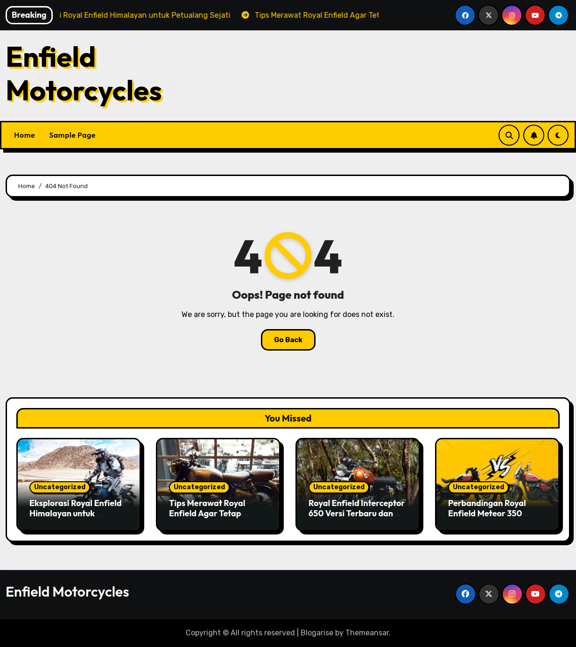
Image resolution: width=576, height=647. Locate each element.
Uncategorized (59, 487)
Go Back (288, 340)
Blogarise (317, 632)
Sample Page (72, 135)
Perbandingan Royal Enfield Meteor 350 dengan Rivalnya (487, 513)
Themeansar (367, 632)
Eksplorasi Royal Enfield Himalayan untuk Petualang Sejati (75, 513)
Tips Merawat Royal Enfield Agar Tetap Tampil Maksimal (207, 513)
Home (24, 135)
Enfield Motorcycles (84, 73)
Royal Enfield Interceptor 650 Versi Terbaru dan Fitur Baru (357, 513)
